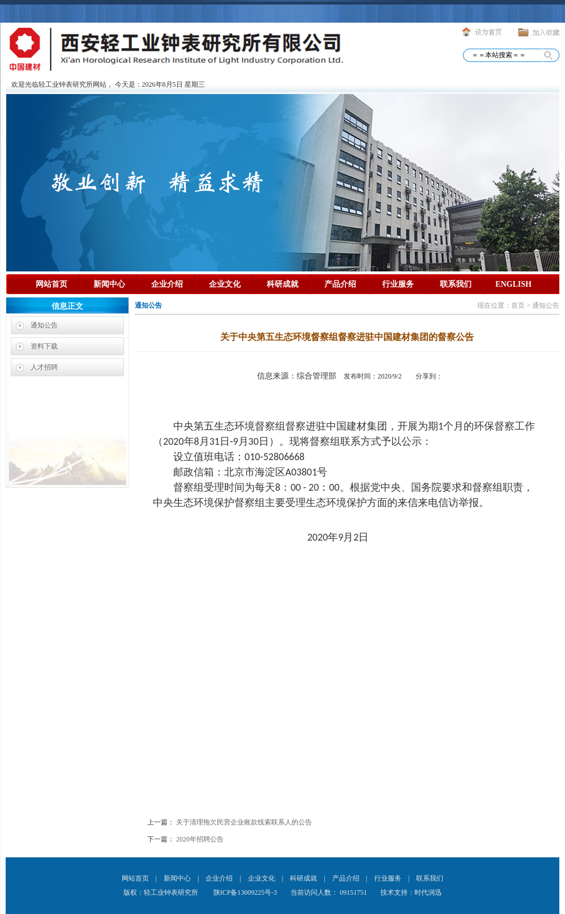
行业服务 (398, 284)
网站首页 (51, 284)
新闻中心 (109, 284)
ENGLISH (513, 284)
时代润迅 (428, 892)
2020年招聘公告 (200, 839)
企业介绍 (167, 284)
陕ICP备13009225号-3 (244, 892)
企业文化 (225, 284)
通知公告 (44, 325)
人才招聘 (44, 367)
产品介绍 (340, 284)
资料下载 (44, 346)
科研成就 (282, 284)
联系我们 (456, 284)
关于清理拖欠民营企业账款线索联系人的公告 (244, 822)
